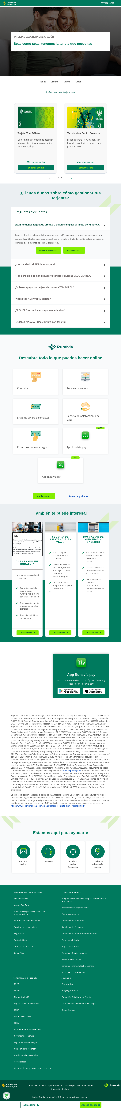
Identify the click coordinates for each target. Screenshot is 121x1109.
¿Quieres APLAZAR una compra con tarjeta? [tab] (61, 322)
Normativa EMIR (21, 997)
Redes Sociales (68, 1010)
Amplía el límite (73, 250)
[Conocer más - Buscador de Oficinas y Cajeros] (93, 527)
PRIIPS (17, 990)
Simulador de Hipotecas (73, 920)
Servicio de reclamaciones (26, 927)
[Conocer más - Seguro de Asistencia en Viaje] (60, 527)
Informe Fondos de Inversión (27, 1029)
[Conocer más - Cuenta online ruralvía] (27, 527)
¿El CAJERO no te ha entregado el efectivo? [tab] (61, 311)
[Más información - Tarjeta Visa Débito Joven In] (85, 117)
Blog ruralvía (67, 984)
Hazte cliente (28, 1104)
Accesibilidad (20, 1061)
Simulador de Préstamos (73, 927)
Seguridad (19, 933)
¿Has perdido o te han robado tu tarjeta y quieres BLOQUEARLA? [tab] (61, 276)
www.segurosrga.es (72, 770)
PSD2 (16, 1010)
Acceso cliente (89, 1104)
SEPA (16, 1023)
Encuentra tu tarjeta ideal (60, 92)
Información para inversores (27, 920)
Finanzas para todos (71, 914)
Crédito (55, 81)
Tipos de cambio (55, 1085)
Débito (66, 81)
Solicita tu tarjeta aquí (48, 250)
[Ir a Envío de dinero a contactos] (36, 411)
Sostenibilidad (20, 940)
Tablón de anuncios (37, 1085)
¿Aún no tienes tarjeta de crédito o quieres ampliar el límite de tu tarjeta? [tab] (61, 225)
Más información (36, 162)
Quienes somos (21, 898)
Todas (43, 81)
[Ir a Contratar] (36, 382)
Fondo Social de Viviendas (26, 1055)
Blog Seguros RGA (70, 990)
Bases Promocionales (71, 959)
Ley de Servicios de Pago (25, 1042)
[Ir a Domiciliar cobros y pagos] (36, 441)
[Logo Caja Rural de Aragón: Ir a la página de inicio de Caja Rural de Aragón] (19, 3)
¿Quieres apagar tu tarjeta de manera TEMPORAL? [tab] (61, 288)
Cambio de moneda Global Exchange (79, 966)
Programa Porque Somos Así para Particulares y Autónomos (84, 900)
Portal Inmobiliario (70, 940)
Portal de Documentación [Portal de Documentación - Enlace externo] (73, 972)
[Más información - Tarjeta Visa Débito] (36, 117)
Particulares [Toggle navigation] (110, 3)
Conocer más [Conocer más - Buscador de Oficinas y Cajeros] (92, 632)
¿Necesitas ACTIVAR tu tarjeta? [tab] (61, 299)
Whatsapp (6, 1096)
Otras (78, 81)
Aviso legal (70, 1085)
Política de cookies (85, 1085)
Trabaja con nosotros (24, 946)
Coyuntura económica (24, 1036)
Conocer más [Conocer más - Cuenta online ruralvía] (26, 632)
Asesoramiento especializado (75, 907)
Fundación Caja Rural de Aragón (76, 997)
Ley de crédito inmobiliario (26, 1003)
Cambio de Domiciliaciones (74, 953)
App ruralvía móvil (70, 946)
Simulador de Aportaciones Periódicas (79, 933)
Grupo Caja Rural (22, 905)
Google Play (69, 691)
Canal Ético (19, 953)
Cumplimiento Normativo (25, 1048)
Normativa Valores (22, 1016)
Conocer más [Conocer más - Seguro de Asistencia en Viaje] (59, 632)
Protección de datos (60, 1089)
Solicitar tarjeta (36, 167)
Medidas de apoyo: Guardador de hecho (32, 1068)
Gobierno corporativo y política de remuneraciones (29, 912)
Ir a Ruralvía (43, 496)
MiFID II (17, 984)
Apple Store (94, 691)
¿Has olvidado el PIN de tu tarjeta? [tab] (61, 265)
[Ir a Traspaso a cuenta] (85, 382)
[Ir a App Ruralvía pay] (85, 441)
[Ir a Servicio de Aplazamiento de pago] (85, 411)
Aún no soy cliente (78, 496)
